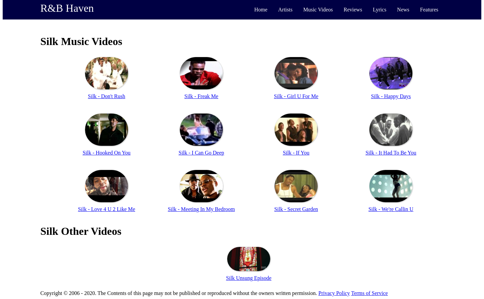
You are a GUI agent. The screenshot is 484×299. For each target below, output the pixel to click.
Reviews (353, 9)
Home (260, 9)
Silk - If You (296, 153)
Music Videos (318, 9)
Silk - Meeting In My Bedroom (201, 209)
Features (429, 9)
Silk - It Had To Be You (390, 153)
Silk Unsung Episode (248, 278)
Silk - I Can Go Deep (201, 153)
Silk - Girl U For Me (296, 96)
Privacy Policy (334, 293)
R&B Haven (67, 8)
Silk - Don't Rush (106, 96)
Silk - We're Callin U (390, 209)
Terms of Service (369, 293)
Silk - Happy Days (391, 96)
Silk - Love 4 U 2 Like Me (106, 209)
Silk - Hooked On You (107, 153)
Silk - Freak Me (201, 96)
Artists (285, 9)
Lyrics (379, 9)
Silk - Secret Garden (296, 209)
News (403, 9)
